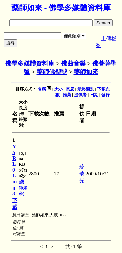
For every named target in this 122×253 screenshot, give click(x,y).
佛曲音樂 (73, 63)
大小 (58, 89)
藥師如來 (86, 71)
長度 (70, 89)
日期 (94, 94)
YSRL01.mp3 (14, 170)
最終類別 (85, 89)
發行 (105, 94)
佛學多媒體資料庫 (29, 63)
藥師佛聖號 (52, 71)
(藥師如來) (23, 187)
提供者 (80, 94)
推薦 (67, 94)
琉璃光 (81, 173)
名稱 (42, 89)
